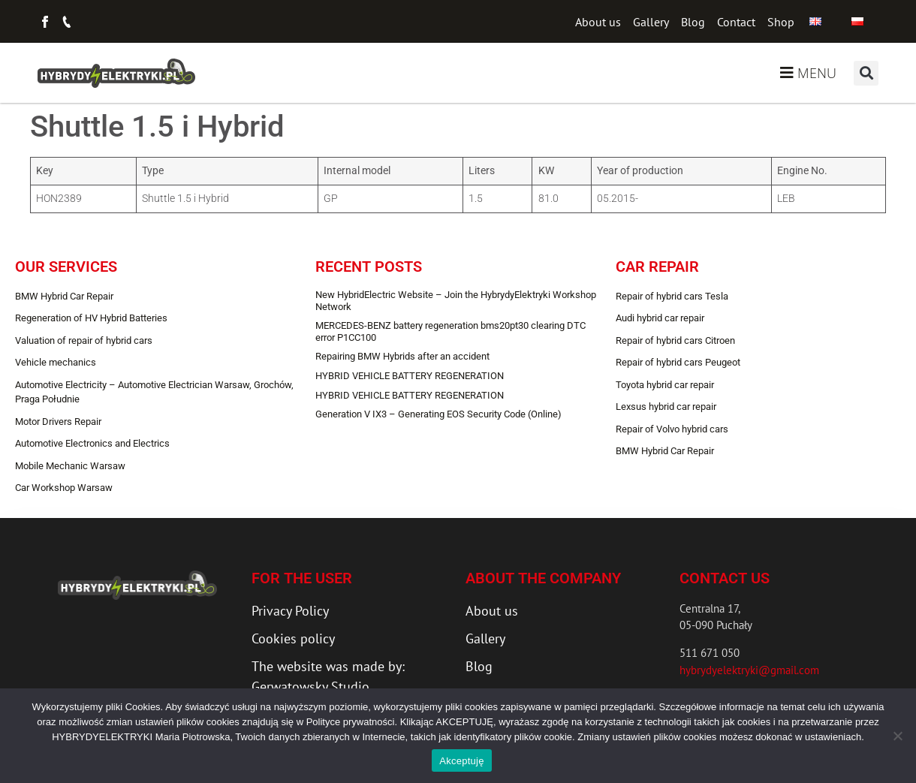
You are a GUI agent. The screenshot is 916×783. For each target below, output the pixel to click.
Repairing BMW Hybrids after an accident (402, 356)
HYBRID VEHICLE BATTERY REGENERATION (409, 375)
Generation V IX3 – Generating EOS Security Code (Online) (438, 414)
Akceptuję (461, 760)
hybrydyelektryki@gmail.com (749, 670)
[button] (866, 73)
